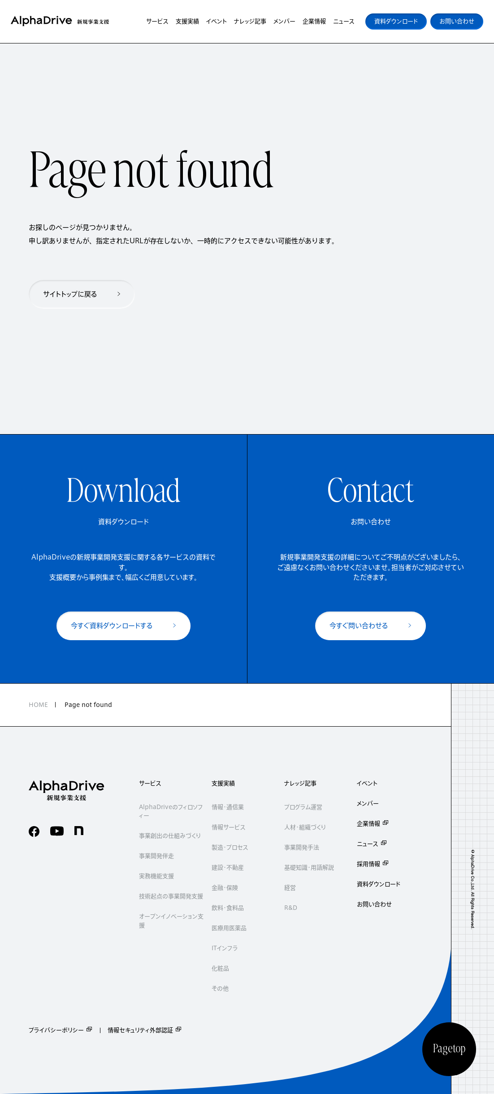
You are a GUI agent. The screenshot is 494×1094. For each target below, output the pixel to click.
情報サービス (229, 827)
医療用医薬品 (229, 928)
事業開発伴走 (156, 856)
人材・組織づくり (305, 827)
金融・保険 (225, 888)
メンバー (368, 803)
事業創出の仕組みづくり (170, 836)
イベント (367, 783)
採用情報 (373, 864)
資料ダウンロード (378, 884)
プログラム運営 (303, 807)
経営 (290, 888)
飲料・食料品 (228, 908)
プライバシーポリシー (61, 1030)
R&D (290, 908)
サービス (150, 783)
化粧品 (220, 968)
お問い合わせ (374, 904)
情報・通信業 (228, 807)
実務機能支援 (156, 876)
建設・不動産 (228, 867)
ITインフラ (225, 948)
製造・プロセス (230, 847)
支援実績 (223, 783)
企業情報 (373, 824)
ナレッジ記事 (300, 783)
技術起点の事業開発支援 (171, 896)
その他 (220, 988)
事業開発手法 (301, 847)
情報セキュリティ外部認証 (145, 1030)
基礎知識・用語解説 (309, 867)
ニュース (372, 844)
